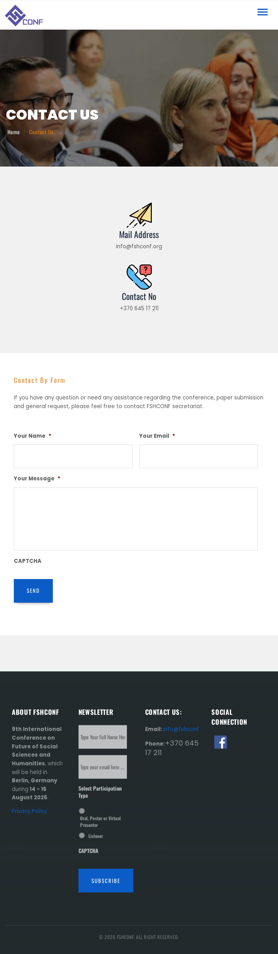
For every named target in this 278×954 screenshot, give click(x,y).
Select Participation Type (100, 792)
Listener (95, 835)
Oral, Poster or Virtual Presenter (100, 821)
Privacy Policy (29, 811)
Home (13, 132)
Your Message (37, 478)
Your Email (157, 436)
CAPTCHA (27, 561)
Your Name (32, 436)
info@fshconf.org (186, 729)
